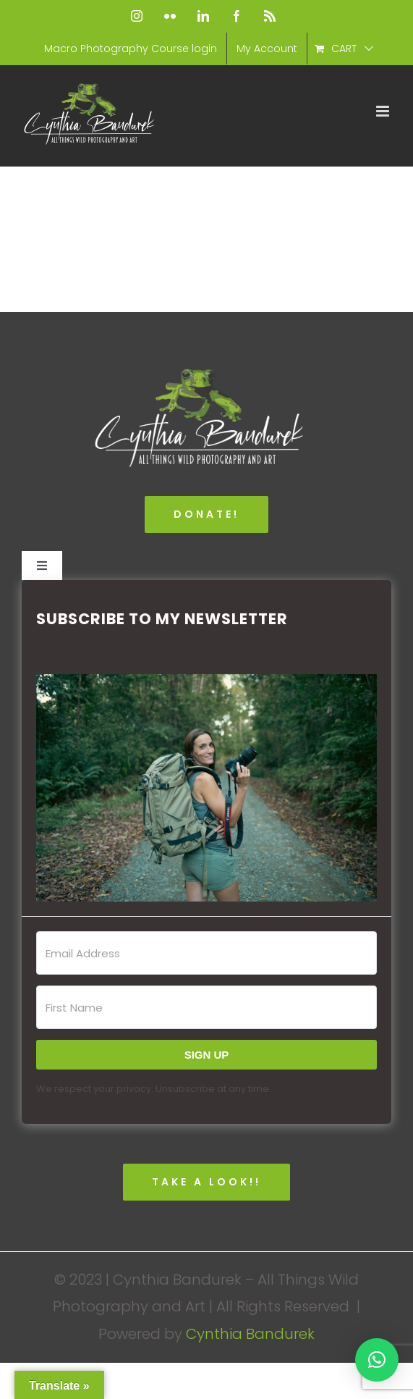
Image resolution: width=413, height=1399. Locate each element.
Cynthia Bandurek (250, 1334)
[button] (206, 788)
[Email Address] (206, 953)
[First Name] (206, 1007)
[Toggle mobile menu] (383, 111)
